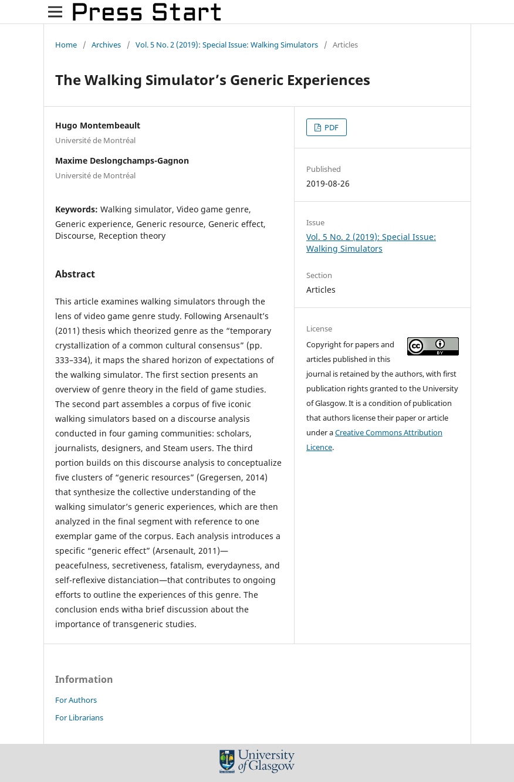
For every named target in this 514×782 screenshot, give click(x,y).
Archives (106, 44)
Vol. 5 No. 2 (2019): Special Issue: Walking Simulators (227, 44)
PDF (331, 127)
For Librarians (79, 717)
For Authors (76, 700)
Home (66, 44)
